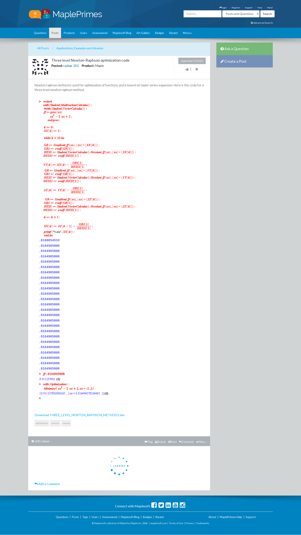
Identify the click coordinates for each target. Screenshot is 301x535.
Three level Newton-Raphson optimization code (90, 60)
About (270, 7)
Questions (40, 33)
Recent (173, 33)
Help (259, 7)
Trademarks (202, 523)
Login (223, 7)
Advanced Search (262, 22)
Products (69, 33)
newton (66, 423)
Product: (88, 65)
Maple (99, 65)
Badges (159, 33)
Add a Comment (47, 484)
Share (172, 441)
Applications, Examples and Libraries (79, 48)
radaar (68, 65)
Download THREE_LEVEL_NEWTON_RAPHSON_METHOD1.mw (79, 415)
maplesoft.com (158, 523)
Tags (85, 517)
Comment (186, 441)
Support (249, 7)
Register (236, 7)
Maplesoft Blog (122, 33)
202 (76, 65)
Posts (55, 33)
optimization (42, 423)
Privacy (190, 523)
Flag (148, 441)
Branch (160, 441)
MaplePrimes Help (231, 517)
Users (83, 33)
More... (201, 441)
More (187, 33)
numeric (55, 423)
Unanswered (99, 33)
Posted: (57, 65)
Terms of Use (176, 523)
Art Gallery (143, 33)
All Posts (43, 48)
